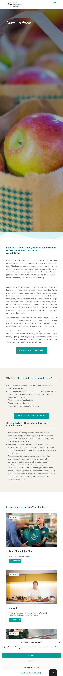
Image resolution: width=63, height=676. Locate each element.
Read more (15, 561)
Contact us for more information (31, 416)
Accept (31, 655)
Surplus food (13, 517)
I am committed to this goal (31, 350)
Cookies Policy (26, 673)
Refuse (31, 661)
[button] (59, 642)
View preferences (31, 668)
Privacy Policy (36, 673)
